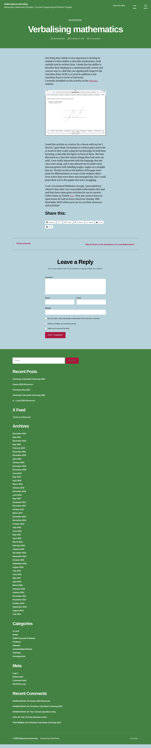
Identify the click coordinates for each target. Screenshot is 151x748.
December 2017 (20, 505)
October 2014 (19, 607)
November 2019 (21, 473)
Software (17, 649)
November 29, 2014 (77, 39)
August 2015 (19, 570)
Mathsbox (94, 81)
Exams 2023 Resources (24, 388)
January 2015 (19, 596)
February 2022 (20, 451)
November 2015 (21, 560)
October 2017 (19, 513)
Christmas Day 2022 (23, 393)
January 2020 (19, 466)
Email (79, 301)
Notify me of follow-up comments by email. (62, 327)
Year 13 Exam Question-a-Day (45, 715)
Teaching (17, 656)
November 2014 (21, 603)
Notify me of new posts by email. (58, 332)
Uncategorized (75, 21)
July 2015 (17, 574)
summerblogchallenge (24, 652)
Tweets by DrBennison (23, 420)
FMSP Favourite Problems (26, 642)
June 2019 (18, 477)
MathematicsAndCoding (17, 4)
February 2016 (20, 549)
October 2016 (19, 527)
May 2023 (17, 440)
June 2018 (18, 498)
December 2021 (20, 455)
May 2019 (17, 480)
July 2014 (17, 617)
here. (72, 196)
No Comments (96, 39)
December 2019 (20, 469)
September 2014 (21, 610)
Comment (49, 281)
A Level (16, 634)
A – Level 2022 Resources (26, 404)
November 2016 (21, 524)
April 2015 (18, 585)
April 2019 (18, 484)
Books (16, 638)
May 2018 (17, 502)
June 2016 (18, 534)
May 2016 (17, 538)
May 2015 (17, 581)
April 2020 (18, 462)
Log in (16, 676)
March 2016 (18, 545)
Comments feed (21, 684)
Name (48, 301)
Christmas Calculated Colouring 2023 (32, 382)
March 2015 (18, 589)
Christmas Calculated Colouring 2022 (32, 398)
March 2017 (18, 516)
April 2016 (18, 542)
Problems (17, 645)
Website (48, 312)
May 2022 (17, 448)
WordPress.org (20, 687)
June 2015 (18, 578)
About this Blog (119, 6)
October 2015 (19, 563)
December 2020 (20, 459)
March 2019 (18, 487)
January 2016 (19, 552)
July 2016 (17, 531)
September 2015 (21, 567)
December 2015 (20, 556)
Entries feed (19, 680)
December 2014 (20, 599)
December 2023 (20, 437)
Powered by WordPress (52, 742)
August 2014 (19, 614)
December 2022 (20, 444)
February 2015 (20, 592)
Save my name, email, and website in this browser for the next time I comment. (73, 322)
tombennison (59, 39)
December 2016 (20, 520)
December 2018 (20, 495)
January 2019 (19, 491)
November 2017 (21, 509)
